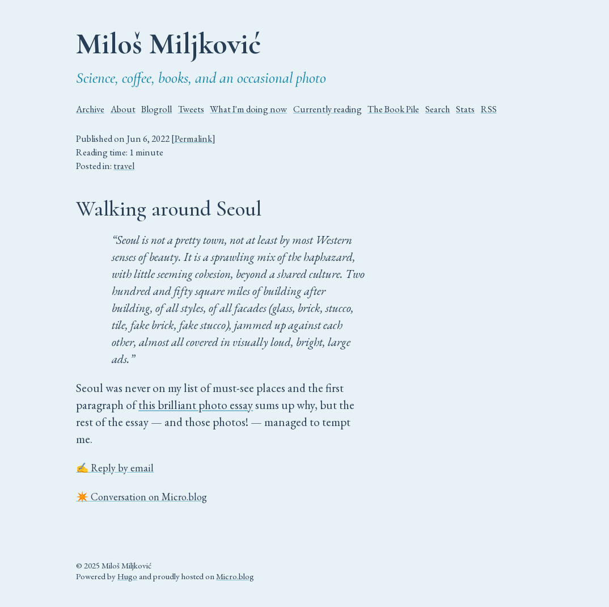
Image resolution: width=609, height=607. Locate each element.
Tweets (191, 109)
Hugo (127, 576)
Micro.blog (235, 576)
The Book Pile (393, 109)
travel (123, 165)
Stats (465, 109)
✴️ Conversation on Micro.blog (141, 496)
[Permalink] (193, 138)
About (123, 109)
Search (437, 109)
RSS (489, 109)
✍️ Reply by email (115, 467)
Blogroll (156, 109)
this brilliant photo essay (195, 404)
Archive (90, 109)
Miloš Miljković (168, 44)
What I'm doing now (248, 109)
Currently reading (327, 109)
